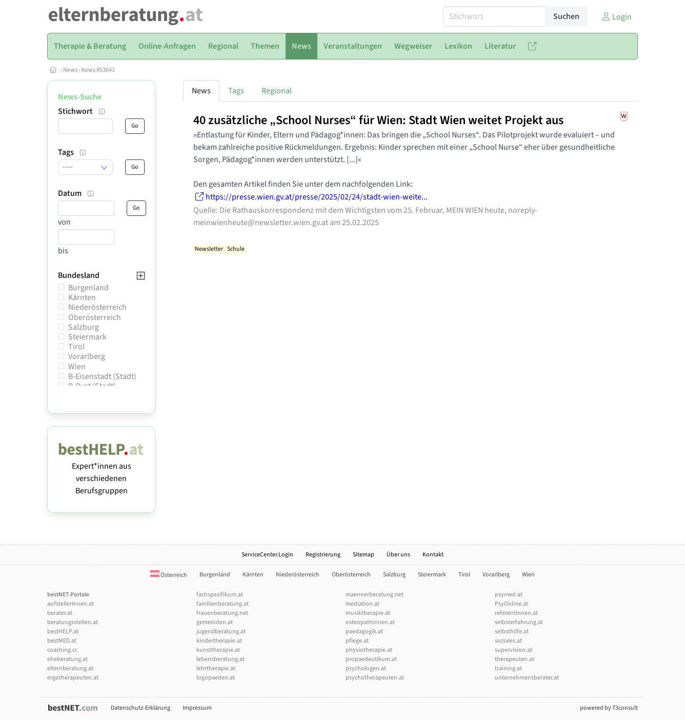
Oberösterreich (94, 317)
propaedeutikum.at (371, 659)
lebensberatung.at (220, 659)
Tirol (76, 346)
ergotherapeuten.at (72, 677)
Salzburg (83, 327)
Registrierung (323, 554)
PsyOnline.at (511, 603)
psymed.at (508, 594)
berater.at (59, 613)
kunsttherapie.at (218, 650)
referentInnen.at (516, 613)
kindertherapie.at (219, 640)
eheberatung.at (67, 659)
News (70, 70)
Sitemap (363, 554)
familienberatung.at (222, 603)
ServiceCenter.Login (267, 554)
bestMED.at (61, 640)
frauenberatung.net (222, 613)
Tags (236, 90)
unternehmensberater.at (527, 677)
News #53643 (98, 70)
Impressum (197, 708)
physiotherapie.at (369, 650)
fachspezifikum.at (219, 594)
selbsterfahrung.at (519, 622)
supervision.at (513, 650)
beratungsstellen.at (72, 622)
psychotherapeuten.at (375, 677)
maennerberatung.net (375, 594)
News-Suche (80, 97)
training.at (508, 668)
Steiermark (87, 337)
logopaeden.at (215, 677)
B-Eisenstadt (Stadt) (102, 376)
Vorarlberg (86, 356)
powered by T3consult (609, 708)
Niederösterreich (97, 307)
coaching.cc (62, 650)
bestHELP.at (62, 631)
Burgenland (88, 287)
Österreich (168, 575)
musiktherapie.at (368, 613)
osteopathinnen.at (370, 622)
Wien (77, 366)
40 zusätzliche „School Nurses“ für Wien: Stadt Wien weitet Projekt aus (378, 120)
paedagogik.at (364, 631)
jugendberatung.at (221, 631)
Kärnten (82, 297)
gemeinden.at (214, 622)
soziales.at (508, 640)
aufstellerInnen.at (70, 603)
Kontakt (433, 554)
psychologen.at (366, 668)
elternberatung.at (70, 668)
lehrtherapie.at (215, 668)
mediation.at (362, 603)
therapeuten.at (514, 659)
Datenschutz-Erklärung (140, 708)
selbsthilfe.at (512, 631)
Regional (276, 90)
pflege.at (357, 640)
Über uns (398, 554)
